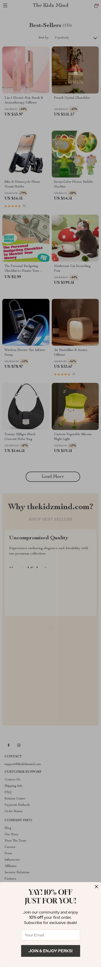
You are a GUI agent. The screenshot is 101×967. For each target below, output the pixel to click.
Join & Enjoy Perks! (50, 950)
